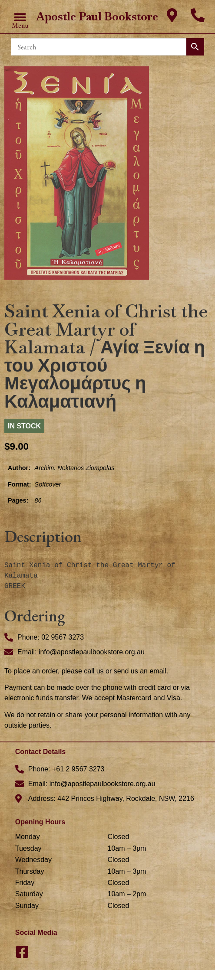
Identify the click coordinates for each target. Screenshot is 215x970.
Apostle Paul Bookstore (97, 16)
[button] (20, 17)
